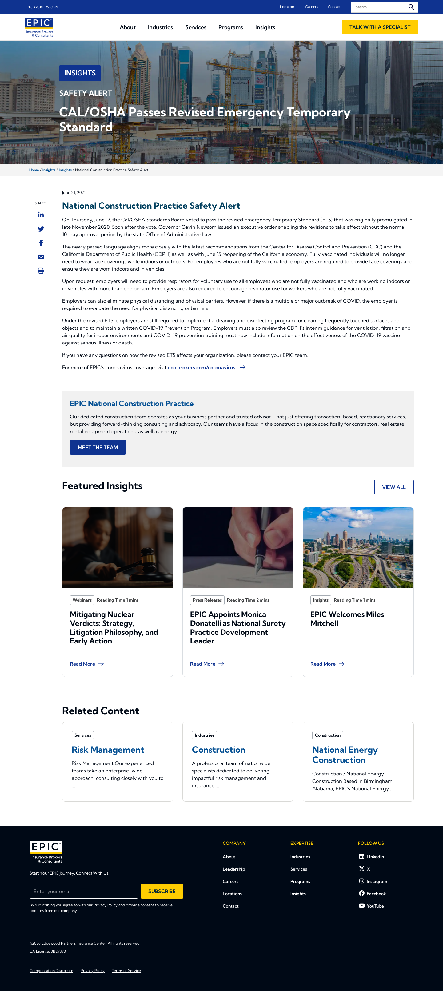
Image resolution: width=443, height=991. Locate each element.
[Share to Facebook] (41, 243)
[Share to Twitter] (41, 229)
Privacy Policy (106, 905)
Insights (48, 170)
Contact (334, 6)
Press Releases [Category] (214, 598)
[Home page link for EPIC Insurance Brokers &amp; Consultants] (39, 27)
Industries (300, 857)
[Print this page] (41, 271)
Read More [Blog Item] (90, 646)
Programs (300, 881)
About (229, 857)
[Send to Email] (41, 256)
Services (298, 869)
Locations (287, 6)
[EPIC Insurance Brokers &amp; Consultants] (46, 852)
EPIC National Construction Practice (132, 403)
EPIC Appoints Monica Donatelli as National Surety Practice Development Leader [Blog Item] (238, 618)
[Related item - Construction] (238, 761)
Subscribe (162, 891)
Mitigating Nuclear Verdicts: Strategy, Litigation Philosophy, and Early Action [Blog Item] (114, 618)
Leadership (234, 869)
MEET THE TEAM (98, 447)
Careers (311, 6)
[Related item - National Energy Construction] (358, 761)
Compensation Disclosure (51, 970)
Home (34, 170)
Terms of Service (126, 970)
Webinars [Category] (90, 598)
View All (394, 487)
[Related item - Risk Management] (117, 761)
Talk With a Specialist (380, 27)
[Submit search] (411, 7)
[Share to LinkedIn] (41, 215)
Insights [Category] (330, 598)
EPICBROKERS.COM (42, 7)
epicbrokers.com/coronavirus (202, 367)
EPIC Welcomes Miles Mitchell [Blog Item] (349, 612)
